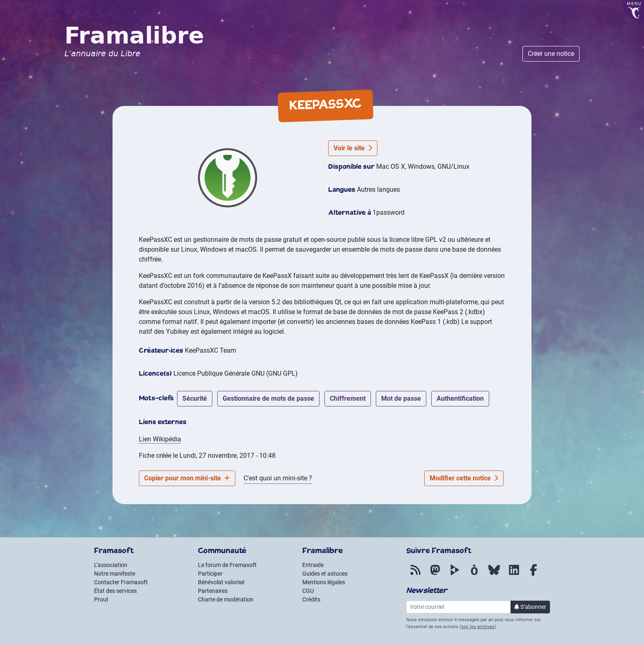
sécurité (194, 398)
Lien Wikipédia (160, 439)
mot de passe (401, 398)
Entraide (313, 565)
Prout (101, 599)
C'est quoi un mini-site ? (278, 478)
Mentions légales (323, 582)
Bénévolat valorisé (221, 582)
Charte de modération (225, 599)
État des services (115, 591)
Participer (210, 573)
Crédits (311, 599)
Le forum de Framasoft (227, 565)
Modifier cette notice (464, 478)
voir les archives (477, 626)
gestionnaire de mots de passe (268, 398)
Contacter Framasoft (121, 582)
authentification (460, 398)
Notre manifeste (114, 573)
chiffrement (348, 398)
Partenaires (213, 591)
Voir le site (353, 148)
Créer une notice (551, 53)
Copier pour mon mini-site (187, 478)
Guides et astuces (324, 573)
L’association (110, 565)
